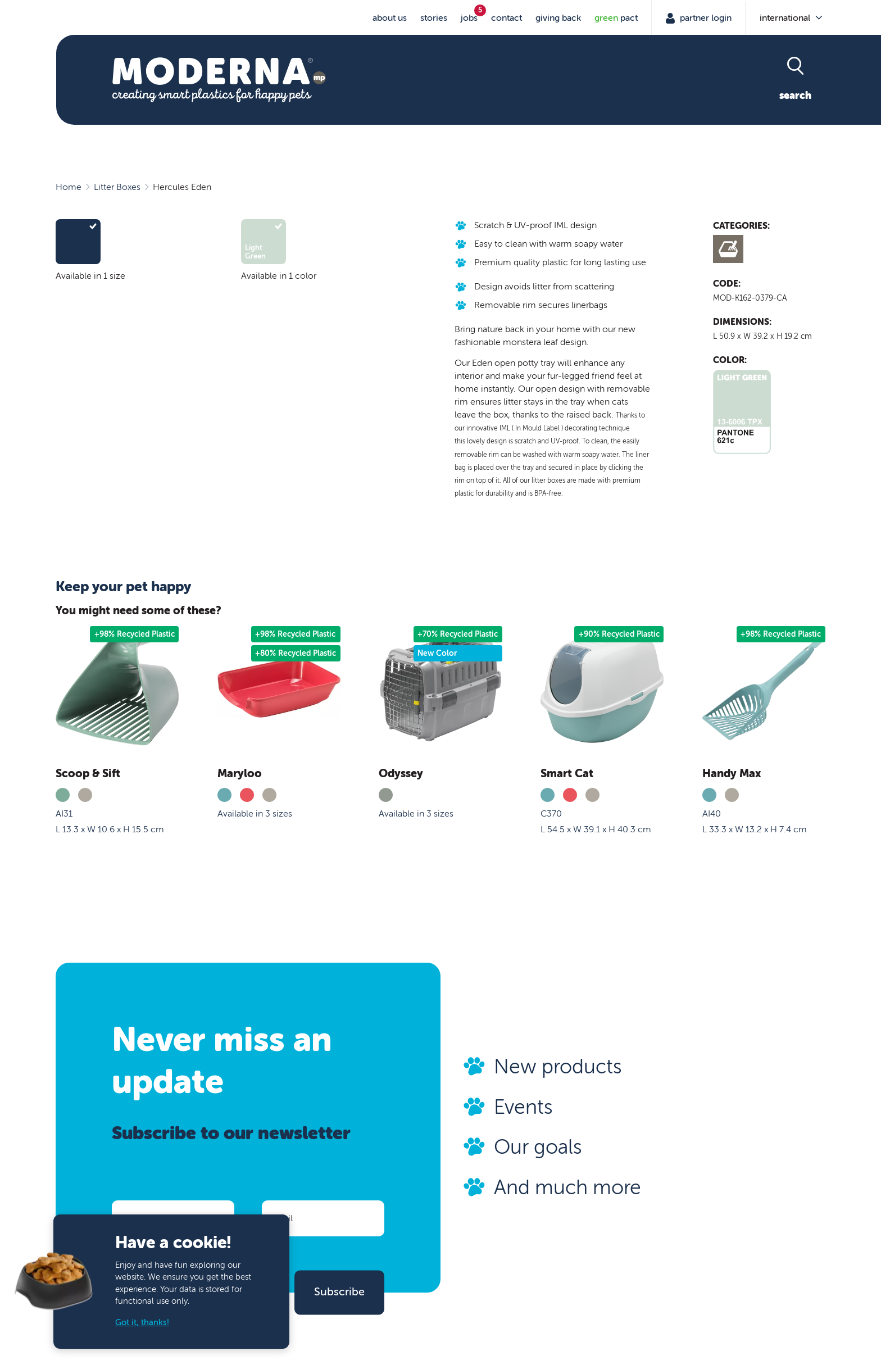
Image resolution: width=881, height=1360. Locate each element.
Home (68, 187)
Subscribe (339, 1292)
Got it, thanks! (142, 1322)
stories (433, 18)
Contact (506, 18)
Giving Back (558, 18)
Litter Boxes (117, 187)
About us (390, 18)
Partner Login (705, 18)
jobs (469, 18)
